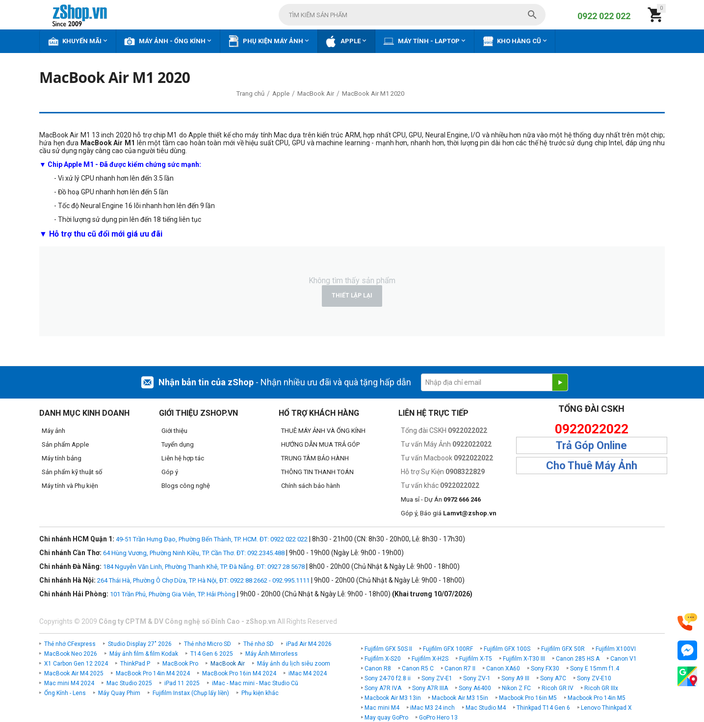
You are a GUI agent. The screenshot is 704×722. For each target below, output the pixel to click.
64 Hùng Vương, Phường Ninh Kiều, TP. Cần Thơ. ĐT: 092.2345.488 (194, 553)
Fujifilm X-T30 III (524, 658)
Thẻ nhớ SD (258, 644)
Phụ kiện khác (260, 693)
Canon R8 (378, 668)
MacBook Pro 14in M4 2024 (153, 673)
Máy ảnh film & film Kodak (143, 653)
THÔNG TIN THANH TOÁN (317, 472)
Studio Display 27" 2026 (140, 644)
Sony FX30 (545, 668)
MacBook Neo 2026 (70, 653)
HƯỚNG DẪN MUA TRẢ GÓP (320, 444)
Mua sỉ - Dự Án (441, 499)
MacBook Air (227, 663)
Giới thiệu (174, 430)
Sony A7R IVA (383, 688)
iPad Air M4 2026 (309, 644)
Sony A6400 (475, 688)
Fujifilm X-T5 (475, 658)
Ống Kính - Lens (65, 693)
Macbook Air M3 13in (393, 698)
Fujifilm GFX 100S (507, 648)
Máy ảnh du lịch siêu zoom (293, 663)
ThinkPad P (135, 663)
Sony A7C (553, 678)
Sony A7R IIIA (430, 688)
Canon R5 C (418, 668)
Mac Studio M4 (486, 707)
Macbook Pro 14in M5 (597, 698)
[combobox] (412, 15)
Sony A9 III (515, 678)
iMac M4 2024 (307, 673)
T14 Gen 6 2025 (211, 653)
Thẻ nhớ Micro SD (207, 644)
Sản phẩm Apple (65, 444)
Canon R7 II (459, 668)
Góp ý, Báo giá (448, 513)
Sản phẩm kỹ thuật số (72, 472)
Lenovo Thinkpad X (606, 707)
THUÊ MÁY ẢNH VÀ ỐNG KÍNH (323, 430)
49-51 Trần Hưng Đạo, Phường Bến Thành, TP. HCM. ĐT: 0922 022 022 (212, 539)
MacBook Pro (180, 663)
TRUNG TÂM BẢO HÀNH (315, 458)
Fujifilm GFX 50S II (388, 648)
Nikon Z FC (516, 688)
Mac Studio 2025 (129, 683)
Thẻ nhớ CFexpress (70, 644)
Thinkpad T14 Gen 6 (543, 707)
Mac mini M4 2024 (69, 683)
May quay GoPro (386, 717)
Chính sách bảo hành (310, 485)
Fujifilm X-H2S (430, 658)
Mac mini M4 (382, 707)
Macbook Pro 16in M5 (528, 698)
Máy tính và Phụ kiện (70, 485)
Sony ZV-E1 (436, 678)
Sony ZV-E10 (594, 678)
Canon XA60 (503, 668)
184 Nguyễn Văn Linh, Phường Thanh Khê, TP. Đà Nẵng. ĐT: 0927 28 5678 (204, 566)
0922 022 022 (603, 16)
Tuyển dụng (177, 444)
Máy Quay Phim (119, 693)
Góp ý (169, 472)
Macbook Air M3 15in (460, 698)
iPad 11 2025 (182, 683)
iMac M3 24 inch (432, 707)
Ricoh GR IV (558, 688)
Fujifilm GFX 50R (563, 648)
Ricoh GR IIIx (601, 688)
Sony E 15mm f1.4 (594, 668)
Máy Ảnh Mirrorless (271, 653)
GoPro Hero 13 (438, 717)
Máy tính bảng (61, 458)
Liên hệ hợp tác (182, 458)
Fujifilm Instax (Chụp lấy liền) (191, 693)
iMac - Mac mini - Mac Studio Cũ (255, 683)
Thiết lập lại (352, 295)
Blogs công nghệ (185, 485)
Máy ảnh (53, 430)
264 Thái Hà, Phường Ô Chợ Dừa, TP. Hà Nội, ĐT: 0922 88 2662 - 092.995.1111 (203, 580)
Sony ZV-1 (477, 678)
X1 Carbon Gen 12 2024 (76, 663)
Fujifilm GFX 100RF (448, 648)
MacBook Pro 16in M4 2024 (239, 673)
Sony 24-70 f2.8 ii (388, 678)
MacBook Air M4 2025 (74, 673)
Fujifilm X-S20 (383, 658)
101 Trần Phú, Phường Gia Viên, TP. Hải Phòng (172, 594)
